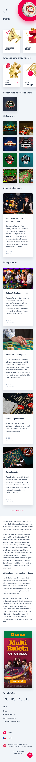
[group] (11, 41)
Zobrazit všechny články (18, 510)
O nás (5, 711)
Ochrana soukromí (9, 718)
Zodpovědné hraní (9, 714)
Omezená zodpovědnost (11, 721)
